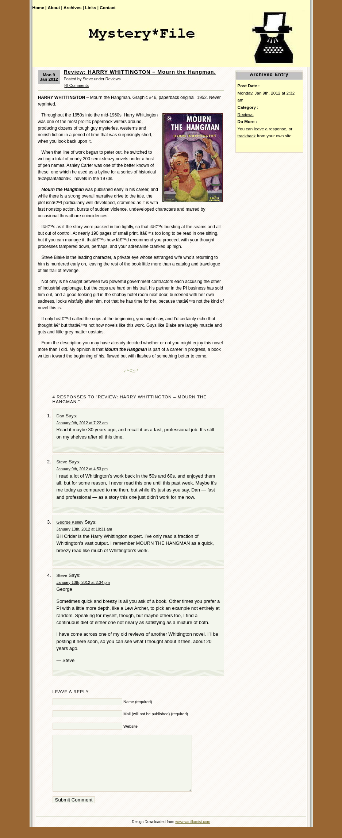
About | (55, 7)
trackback (247, 135)
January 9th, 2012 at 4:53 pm (82, 469)
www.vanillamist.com (192, 833)
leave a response (270, 128)
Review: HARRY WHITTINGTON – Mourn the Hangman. (140, 72)
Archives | (74, 7)
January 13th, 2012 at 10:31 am (84, 529)
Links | (92, 7)
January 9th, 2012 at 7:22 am (82, 423)
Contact (107, 7)
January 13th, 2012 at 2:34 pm (83, 582)
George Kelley (70, 522)
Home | (39, 7)
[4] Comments (76, 85)
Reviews (113, 79)
